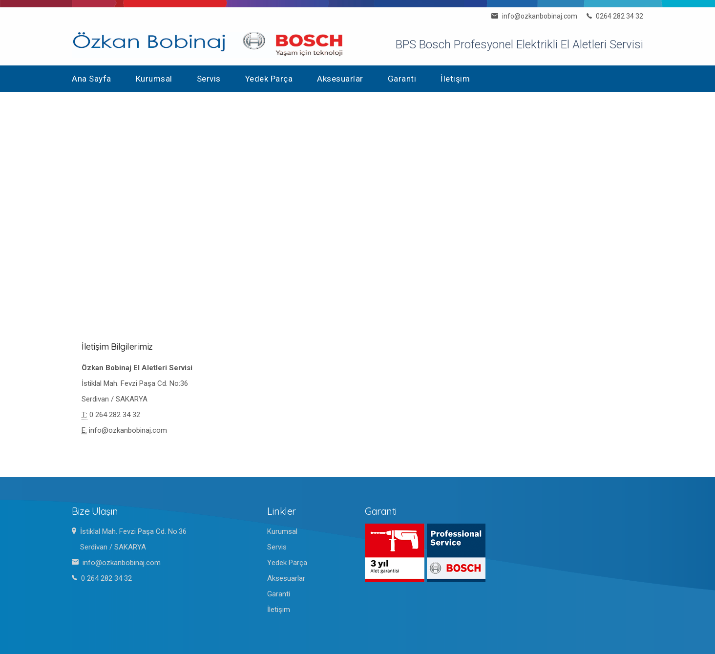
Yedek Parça (269, 79)
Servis (209, 79)
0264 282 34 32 (619, 16)
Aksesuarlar (340, 79)
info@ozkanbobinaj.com (539, 16)
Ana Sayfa (91, 79)
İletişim (455, 79)
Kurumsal (154, 79)
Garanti (402, 79)
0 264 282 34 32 (114, 414)
